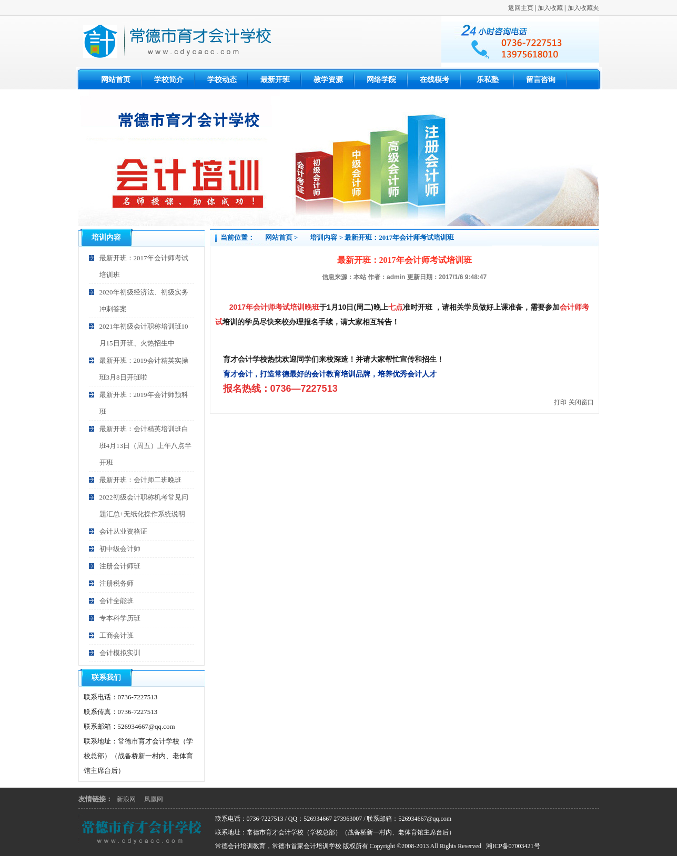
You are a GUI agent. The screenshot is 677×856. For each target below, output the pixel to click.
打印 (560, 402)
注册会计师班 (119, 566)
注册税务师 (116, 583)
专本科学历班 (119, 618)
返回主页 (520, 8)
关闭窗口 (581, 402)
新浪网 (126, 799)
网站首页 (278, 237)
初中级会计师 (119, 549)
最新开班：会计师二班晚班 (140, 480)
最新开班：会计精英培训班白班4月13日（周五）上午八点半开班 (145, 445)
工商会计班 (116, 635)
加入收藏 (550, 8)
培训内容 (323, 237)
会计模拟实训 (119, 653)
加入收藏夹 (583, 8)
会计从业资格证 (123, 531)
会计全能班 (116, 601)
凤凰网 (153, 799)
